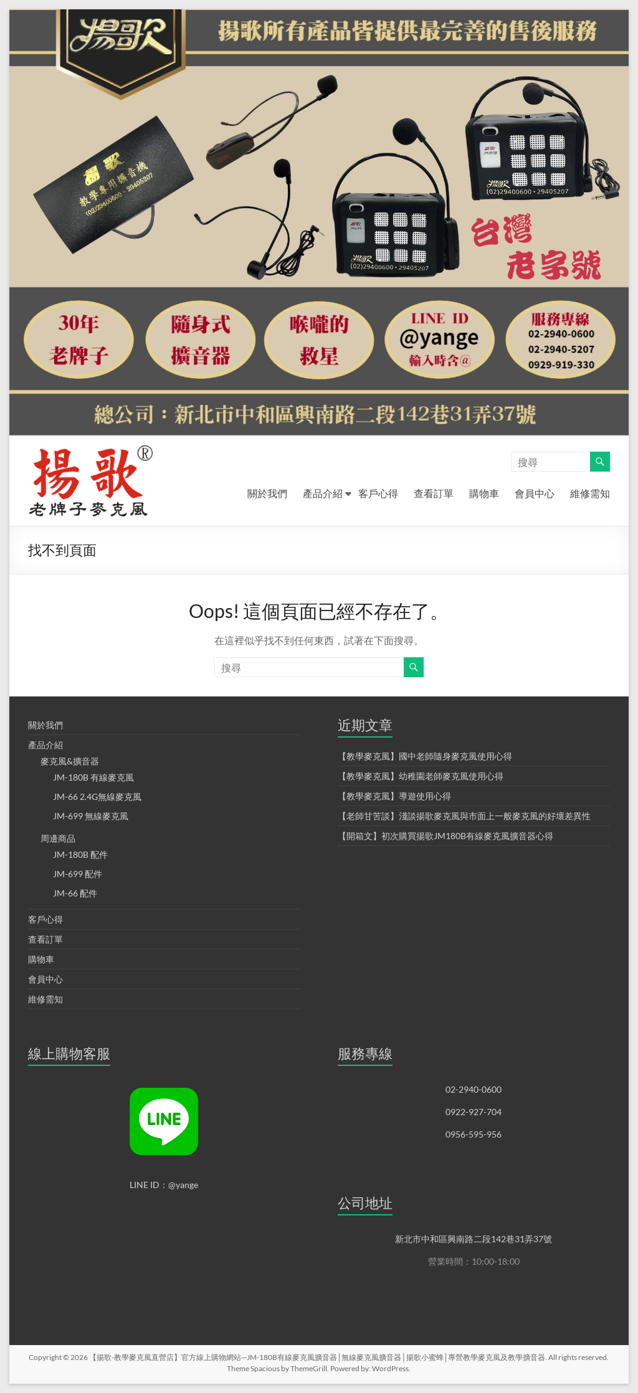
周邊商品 (57, 838)
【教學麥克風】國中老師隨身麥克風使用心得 (425, 756)
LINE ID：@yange (164, 1184)
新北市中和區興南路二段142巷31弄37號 (473, 1239)
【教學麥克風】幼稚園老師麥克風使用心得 (420, 776)
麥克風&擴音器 (69, 761)
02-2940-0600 (473, 1089)
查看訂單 (434, 493)
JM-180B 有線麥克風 (93, 777)
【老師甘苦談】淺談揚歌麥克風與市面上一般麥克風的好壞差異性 (464, 816)
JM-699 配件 (77, 873)
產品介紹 (323, 493)
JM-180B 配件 (80, 854)
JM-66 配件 (75, 893)
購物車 (484, 493)
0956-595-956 (473, 1134)
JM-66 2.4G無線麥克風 (97, 796)
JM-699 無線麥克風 (90, 816)
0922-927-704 (473, 1111)
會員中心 (535, 493)
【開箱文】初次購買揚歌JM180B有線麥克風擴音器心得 (445, 835)
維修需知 (590, 493)
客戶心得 (378, 493)
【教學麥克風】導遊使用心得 (394, 796)
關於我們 (267, 493)
